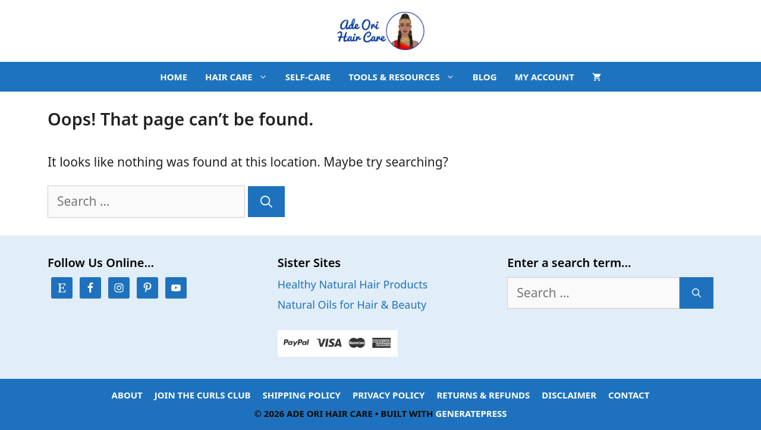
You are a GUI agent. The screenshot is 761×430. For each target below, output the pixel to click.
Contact (628, 395)
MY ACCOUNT (544, 77)
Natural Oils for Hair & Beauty (352, 304)
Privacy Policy (389, 395)
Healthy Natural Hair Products (353, 284)
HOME (173, 77)
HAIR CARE (240, 77)
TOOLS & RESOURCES (406, 77)
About (127, 395)
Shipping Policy (302, 395)
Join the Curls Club (203, 395)
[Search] (266, 201)
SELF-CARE (308, 77)
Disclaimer (569, 395)
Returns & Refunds (483, 395)
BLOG (485, 77)
